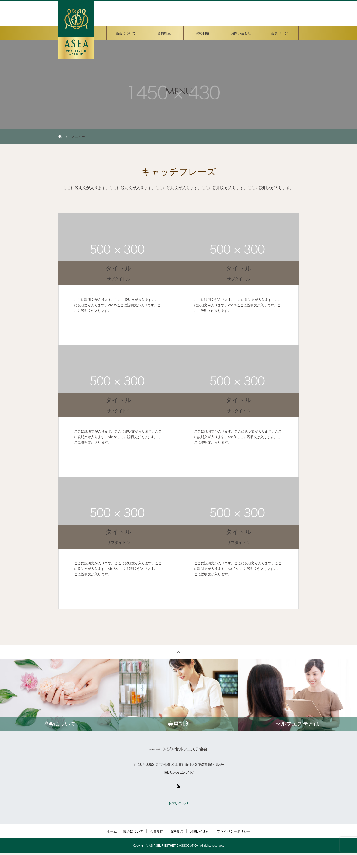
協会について (126, 33)
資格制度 (202, 33)
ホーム (112, 833)
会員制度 (164, 33)
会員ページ (279, 33)
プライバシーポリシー (233, 833)
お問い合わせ (241, 33)
